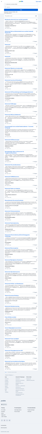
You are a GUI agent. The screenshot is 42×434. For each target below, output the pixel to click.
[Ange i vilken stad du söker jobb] (21, 7)
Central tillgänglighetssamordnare (13, 327)
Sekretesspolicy (4, 427)
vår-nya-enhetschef (19, 392)
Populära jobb (28, 378)
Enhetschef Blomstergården (11, 248)
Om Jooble (3, 409)
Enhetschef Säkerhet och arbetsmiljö (13, 68)
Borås (6, 389)
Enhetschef (7, 44)
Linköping (6, 380)
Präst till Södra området (10, 317)
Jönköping (6, 387)
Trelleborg (6, 392)
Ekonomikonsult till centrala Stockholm (14, 200)
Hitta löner (29, 411)
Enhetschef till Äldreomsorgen (12, 139)
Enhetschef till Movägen (10, 103)
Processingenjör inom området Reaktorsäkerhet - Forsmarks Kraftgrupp (19, 127)
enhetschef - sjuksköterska (20, 385)
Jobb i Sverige (4, 416)
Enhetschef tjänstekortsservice (12, 271)
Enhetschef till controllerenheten (13, 164)
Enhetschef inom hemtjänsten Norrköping (15, 361)
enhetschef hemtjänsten (20, 388)
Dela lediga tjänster (17, 409)
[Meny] (1, 1)
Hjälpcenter (3, 414)
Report (35, 28)
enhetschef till (18, 387)
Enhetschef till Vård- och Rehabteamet (14, 283)
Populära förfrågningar (9, 375)
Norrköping (6, 381)
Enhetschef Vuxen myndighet (12, 338)
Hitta (21, 9)
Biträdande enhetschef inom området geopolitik (16, 19)
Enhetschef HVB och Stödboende (13, 114)
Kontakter (3, 411)
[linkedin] (9, 420)
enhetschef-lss (18, 381)
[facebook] (2, 420)
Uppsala (6, 386)
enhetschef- (18, 378)
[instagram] (4, 420)
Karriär (2, 413)
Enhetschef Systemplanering (12, 223)
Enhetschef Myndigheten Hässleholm (14, 260)
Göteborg (6, 383)
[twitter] (7, 420)
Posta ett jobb (17, 411)
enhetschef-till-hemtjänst (20, 380)
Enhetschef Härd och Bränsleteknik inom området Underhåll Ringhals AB (19, 32)
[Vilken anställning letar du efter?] (21, 4)
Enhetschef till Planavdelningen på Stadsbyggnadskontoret (19, 92)
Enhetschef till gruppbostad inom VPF (14, 350)
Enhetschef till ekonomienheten (12, 211)
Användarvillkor (3, 425)
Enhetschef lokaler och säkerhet (12, 188)
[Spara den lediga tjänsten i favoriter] (36, 20)
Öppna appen (38, 1)
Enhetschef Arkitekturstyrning (12, 306)
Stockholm (6, 378)
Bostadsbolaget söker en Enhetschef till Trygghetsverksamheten (14, 152)
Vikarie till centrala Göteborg (12, 295)
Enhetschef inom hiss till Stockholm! (13, 80)
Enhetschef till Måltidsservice (12, 176)
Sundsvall (6, 384)
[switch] (36, 15)
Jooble (7, 431)
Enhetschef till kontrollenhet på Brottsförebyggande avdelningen (17, 235)
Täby (6, 390)
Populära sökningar (31, 409)
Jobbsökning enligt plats (30, 380)
